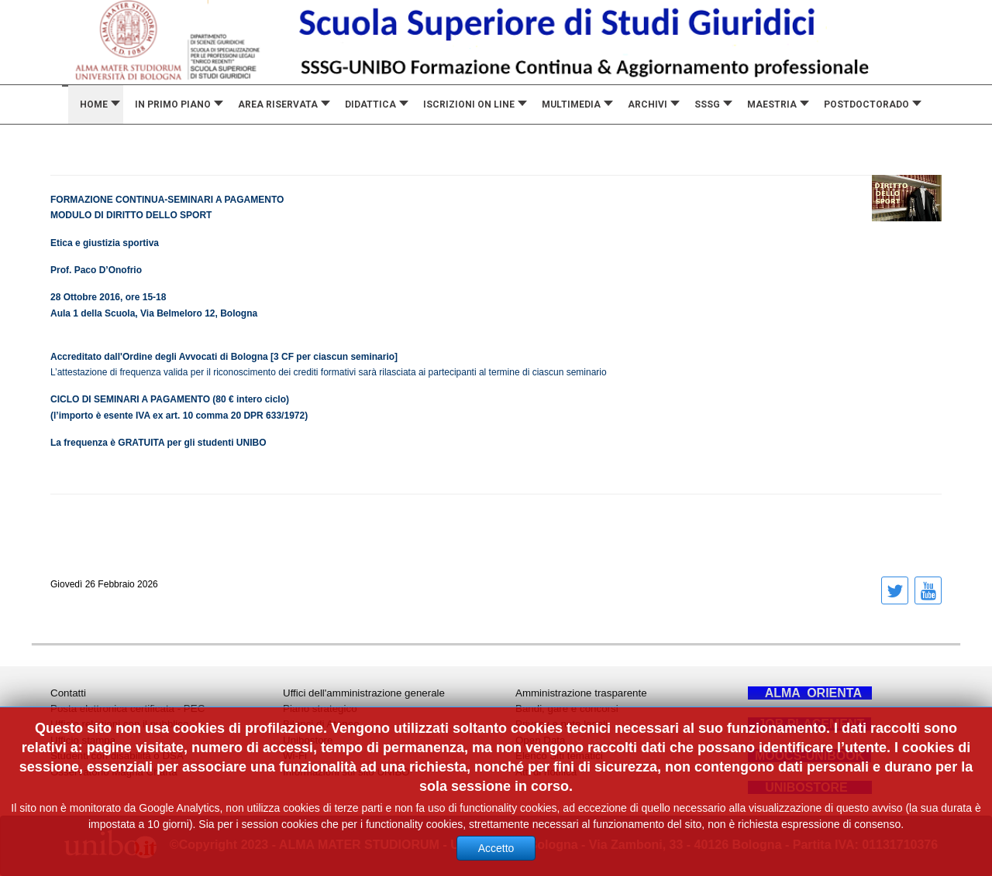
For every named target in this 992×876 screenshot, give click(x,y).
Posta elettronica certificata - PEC (127, 708)
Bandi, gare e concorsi (566, 708)
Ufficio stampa (82, 740)
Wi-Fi (295, 755)
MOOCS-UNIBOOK (809, 755)
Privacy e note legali (561, 724)
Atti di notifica (546, 772)
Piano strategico (320, 708)
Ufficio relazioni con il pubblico (119, 724)
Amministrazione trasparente (581, 693)
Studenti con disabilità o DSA (117, 755)
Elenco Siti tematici (559, 755)
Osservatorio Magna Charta (113, 772)
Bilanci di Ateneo (321, 724)
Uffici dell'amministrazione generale (364, 693)
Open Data (540, 740)
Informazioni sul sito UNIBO (346, 772)
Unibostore (307, 740)
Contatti (68, 693)
